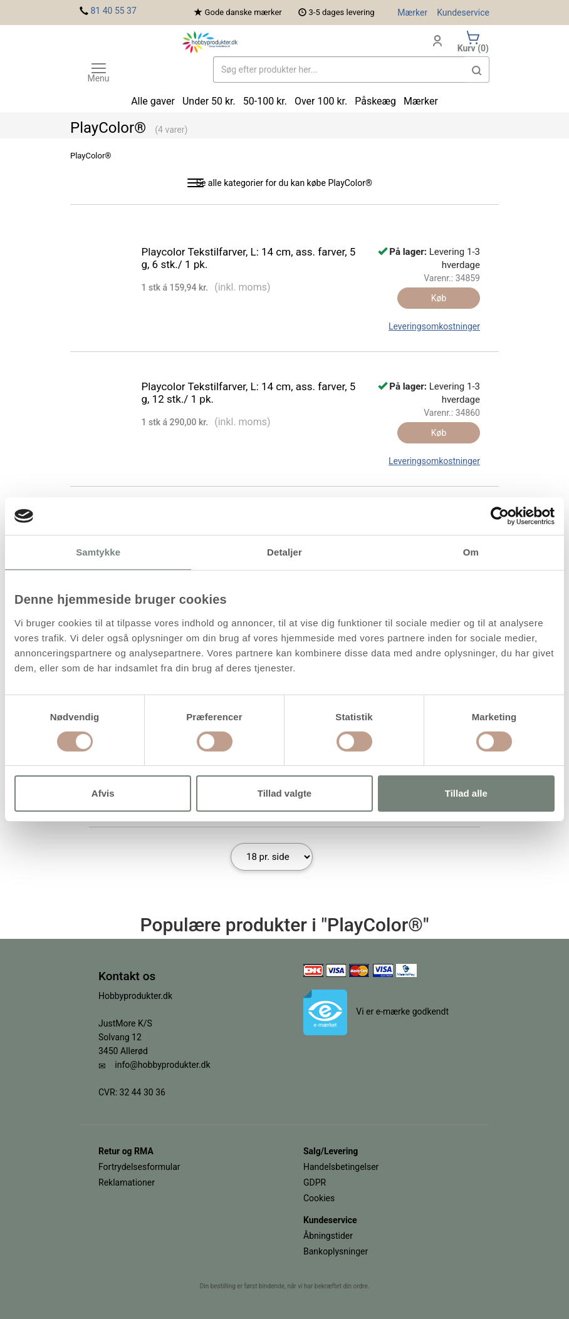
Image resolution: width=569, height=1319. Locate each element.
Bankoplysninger (335, 1251)
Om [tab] (471, 552)
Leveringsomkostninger (434, 326)
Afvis (103, 793)
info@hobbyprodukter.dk (162, 1065)
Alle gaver (153, 101)
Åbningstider (328, 1236)
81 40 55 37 (113, 11)
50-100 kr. (265, 101)
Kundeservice (463, 13)
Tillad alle (466, 793)
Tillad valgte (284, 793)
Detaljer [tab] (284, 552)
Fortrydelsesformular (139, 1167)
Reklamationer (126, 1182)
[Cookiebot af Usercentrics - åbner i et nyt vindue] (500, 516)
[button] (476, 69)
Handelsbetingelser (340, 1167)
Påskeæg (375, 101)
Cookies (319, 1198)
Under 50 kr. (209, 101)
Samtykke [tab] (98, 552)
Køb (439, 298)
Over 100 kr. (321, 101)
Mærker (412, 13)
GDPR (314, 1182)
